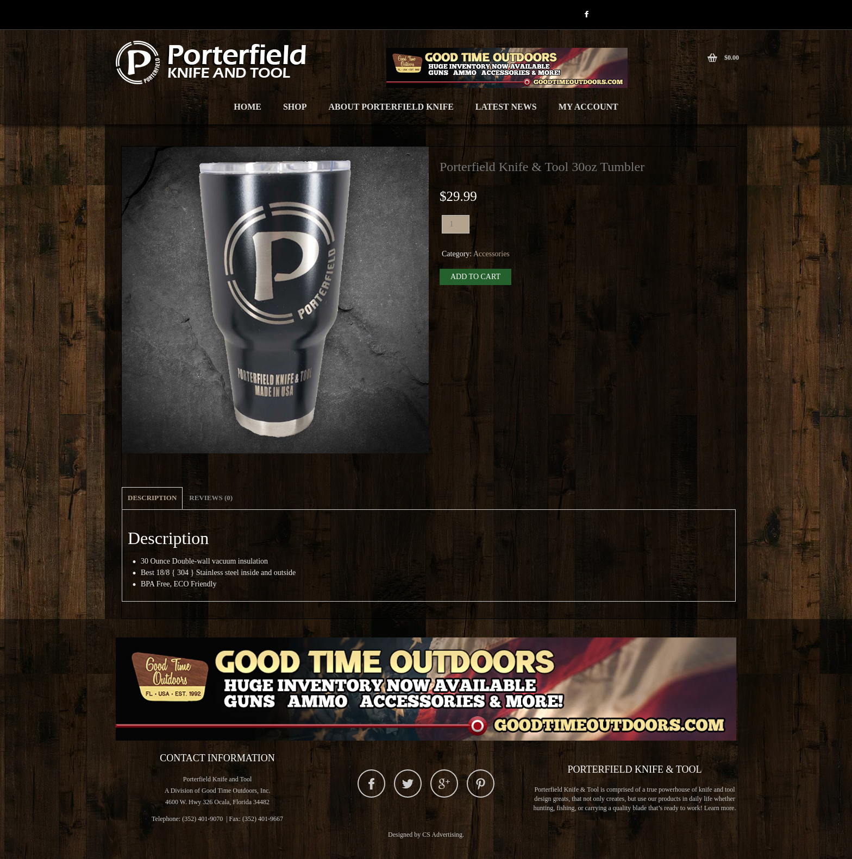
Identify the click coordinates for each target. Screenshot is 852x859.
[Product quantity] (455, 224)
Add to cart (475, 277)
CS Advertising (442, 834)
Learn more (719, 808)
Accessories (491, 254)
